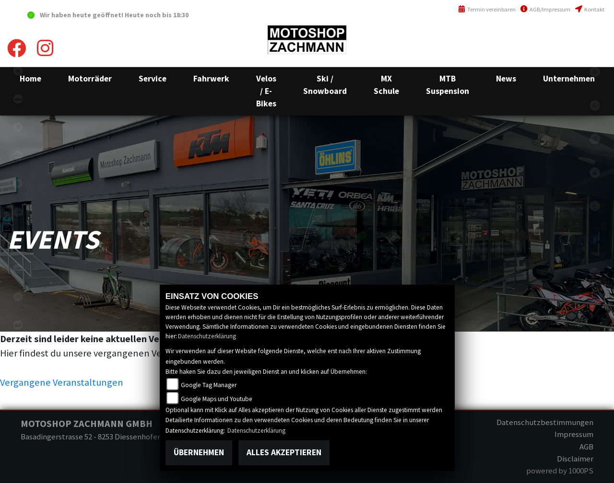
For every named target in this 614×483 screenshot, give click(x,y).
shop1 (18, 127)
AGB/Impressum (545, 9)
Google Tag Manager (208, 385)
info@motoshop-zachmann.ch (554, 56)
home (18, 71)
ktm (18, 99)
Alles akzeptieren (284, 452)
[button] (90, 79)
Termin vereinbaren (487, 9)
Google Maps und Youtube (216, 399)
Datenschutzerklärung (207, 336)
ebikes (18, 240)
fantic (18, 155)
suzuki (18, 184)
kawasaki (18, 212)
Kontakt (589, 9)
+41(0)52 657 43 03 (577, 35)
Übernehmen (199, 452)
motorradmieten (18, 268)
